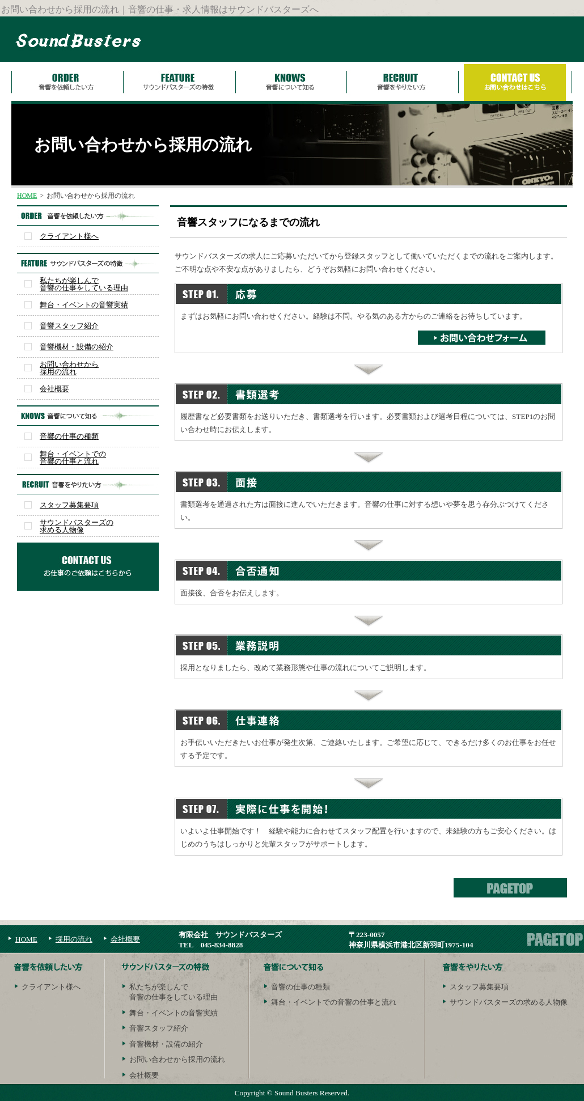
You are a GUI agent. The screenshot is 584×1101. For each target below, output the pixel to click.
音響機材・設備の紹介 (76, 346)
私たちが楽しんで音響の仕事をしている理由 (84, 284)
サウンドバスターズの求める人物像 (76, 526)
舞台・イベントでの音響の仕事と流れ (73, 457)
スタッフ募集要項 (69, 505)
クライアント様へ (69, 236)
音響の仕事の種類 (69, 436)
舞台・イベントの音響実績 (84, 304)
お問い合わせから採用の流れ (69, 368)
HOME (27, 196)
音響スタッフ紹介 (69, 325)
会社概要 (54, 388)
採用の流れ (74, 939)
